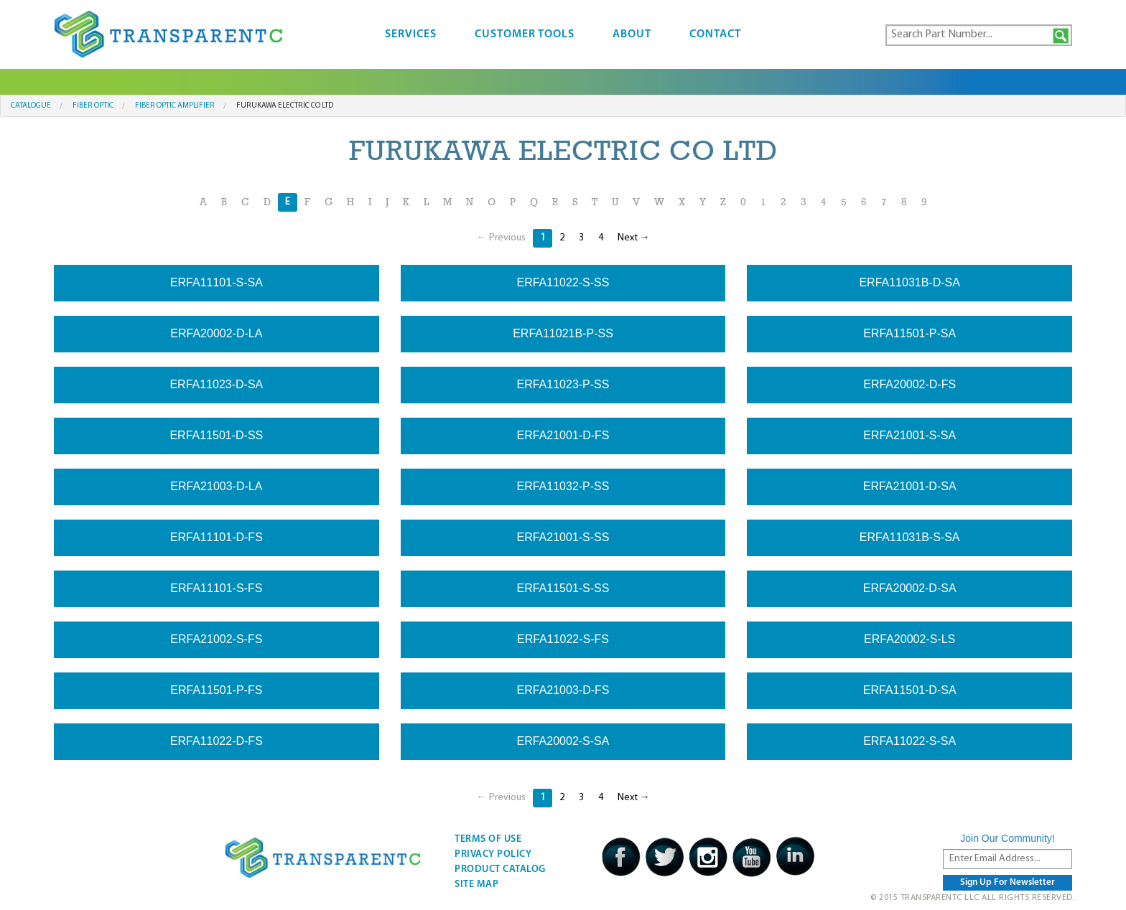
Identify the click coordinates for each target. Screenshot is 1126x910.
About (632, 34)
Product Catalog (500, 869)
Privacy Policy (493, 854)
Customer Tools (524, 34)
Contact (715, 34)
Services (411, 34)
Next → (634, 238)
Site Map (476, 884)
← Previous (501, 238)
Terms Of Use (488, 839)
